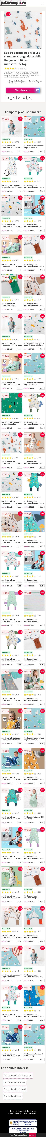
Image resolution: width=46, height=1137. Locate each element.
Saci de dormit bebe (12, 1096)
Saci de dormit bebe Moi (14, 1082)
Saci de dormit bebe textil (15, 1089)
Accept (32, 1135)
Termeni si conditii (18, 1111)
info (19, 151)
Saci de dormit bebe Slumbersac (18, 1075)
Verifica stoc (27, 90)
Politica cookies (30, 1113)
